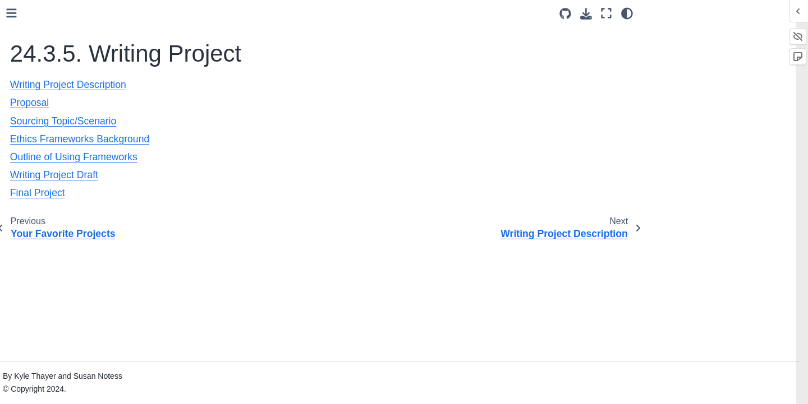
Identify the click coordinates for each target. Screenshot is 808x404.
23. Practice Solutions (63, 12)
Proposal (66, 235)
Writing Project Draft (86, 319)
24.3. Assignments (68, 96)
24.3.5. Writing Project (84, 199)
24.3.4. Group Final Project (90, 181)
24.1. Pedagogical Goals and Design (84, 55)
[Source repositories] (565, 13)
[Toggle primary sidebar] (186, 13)
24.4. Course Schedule (73, 355)
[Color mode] (627, 13)
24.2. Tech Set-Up (65, 79)
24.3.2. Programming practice (95, 132)
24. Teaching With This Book (78, 30)
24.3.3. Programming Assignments (79, 157)
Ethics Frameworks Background (84, 277)
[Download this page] (586, 13)
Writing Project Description (97, 217)
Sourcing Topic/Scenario (93, 252)
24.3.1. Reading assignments (94, 114)
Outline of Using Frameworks (102, 302)
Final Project (72, 337)
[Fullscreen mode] (606, 13)
